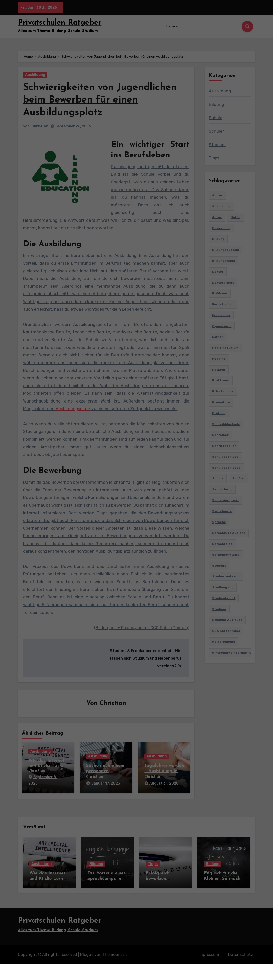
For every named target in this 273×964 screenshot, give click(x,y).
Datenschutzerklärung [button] (139, 140)
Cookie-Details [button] (111, 140)
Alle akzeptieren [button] (136, 100)
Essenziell (99, 82)
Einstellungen (92, 70)
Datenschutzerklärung (122, 65)
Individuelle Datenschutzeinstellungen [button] (136, 129)
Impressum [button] (165, 140)
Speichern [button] (136, 114)
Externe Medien (165, 82)
